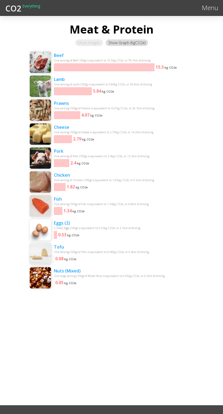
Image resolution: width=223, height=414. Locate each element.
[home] (22, 8)
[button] (210, 8)
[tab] (89, 42)
